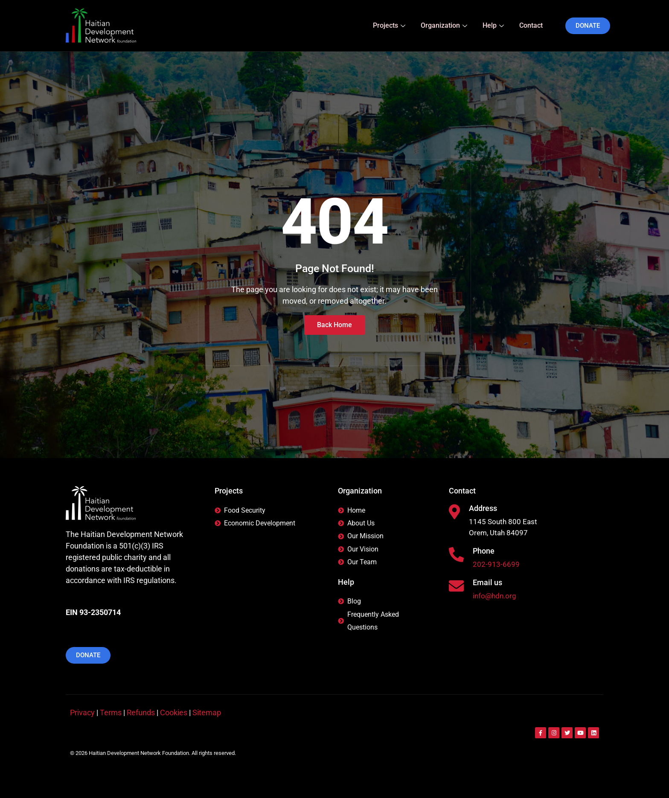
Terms (111, 712)
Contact (531, 25)
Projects (389, 25)
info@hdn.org (495, 597)
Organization (444, 25)
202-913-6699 (496, 565)
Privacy (82, 712)
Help (493, 25)
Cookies (173, 712)
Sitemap (206, 712)
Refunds (141, 712)
